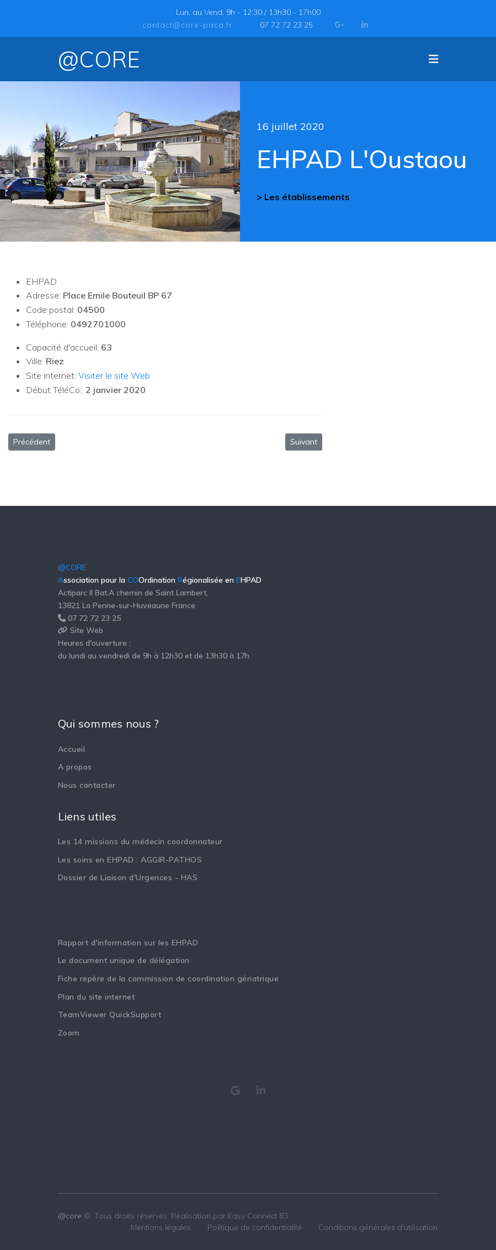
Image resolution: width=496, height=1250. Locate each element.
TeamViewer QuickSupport (110, 1014)
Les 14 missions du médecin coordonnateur (140, 841)
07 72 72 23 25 (286, 25)
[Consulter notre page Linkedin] (261, 1091)
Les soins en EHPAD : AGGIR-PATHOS (130, 860)
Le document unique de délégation (124, 960)
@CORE (99, 59)
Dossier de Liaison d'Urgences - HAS (128, 877)
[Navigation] (434, 59)
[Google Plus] (340, 25)
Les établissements (307, 196)
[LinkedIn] (364, 25)
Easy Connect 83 (258, 1216)
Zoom (69, 1033)
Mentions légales (161, 1227)
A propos (75, 767)
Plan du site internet (96, 997)
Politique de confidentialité (254, 1227)
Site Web (86, 630)
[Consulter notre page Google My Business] (236, 1091)
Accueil (72, 749)
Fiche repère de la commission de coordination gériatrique (168, 979)
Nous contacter (87, 785)
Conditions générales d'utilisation (378, 1227)
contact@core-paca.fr (187, 25)
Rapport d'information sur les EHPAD (128, 943)
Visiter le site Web (114, 375)
